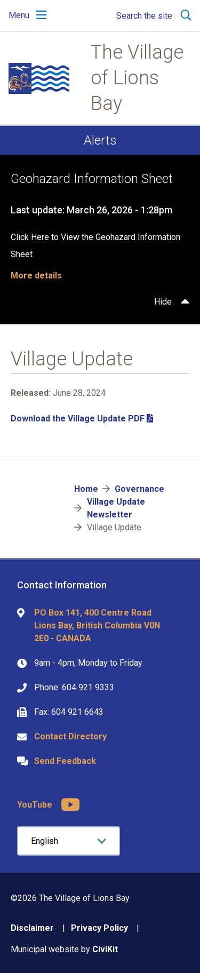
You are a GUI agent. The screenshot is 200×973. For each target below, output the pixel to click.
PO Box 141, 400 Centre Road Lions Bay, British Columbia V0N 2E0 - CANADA (97, 625)
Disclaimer (32, 928)
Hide (163, 302)
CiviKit (105, 949)
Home (86, 489)
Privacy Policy (99, 928)
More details (36, 275)
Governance (139, 489)
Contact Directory (70, 736)
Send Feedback (65, 761)
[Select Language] (68, 841)
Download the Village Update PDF (78, 418)
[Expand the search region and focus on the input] (151, 15)
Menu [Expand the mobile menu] (19, 15)
